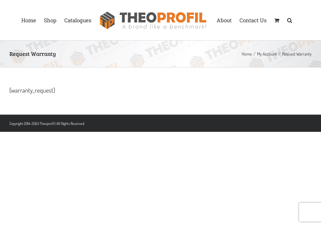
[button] (289, 20)
